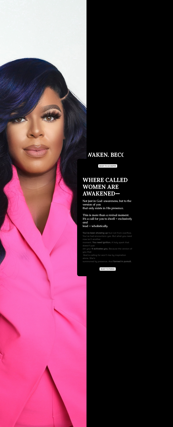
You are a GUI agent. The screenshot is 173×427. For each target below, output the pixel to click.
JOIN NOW (33, 192)
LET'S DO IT (38, 404)
